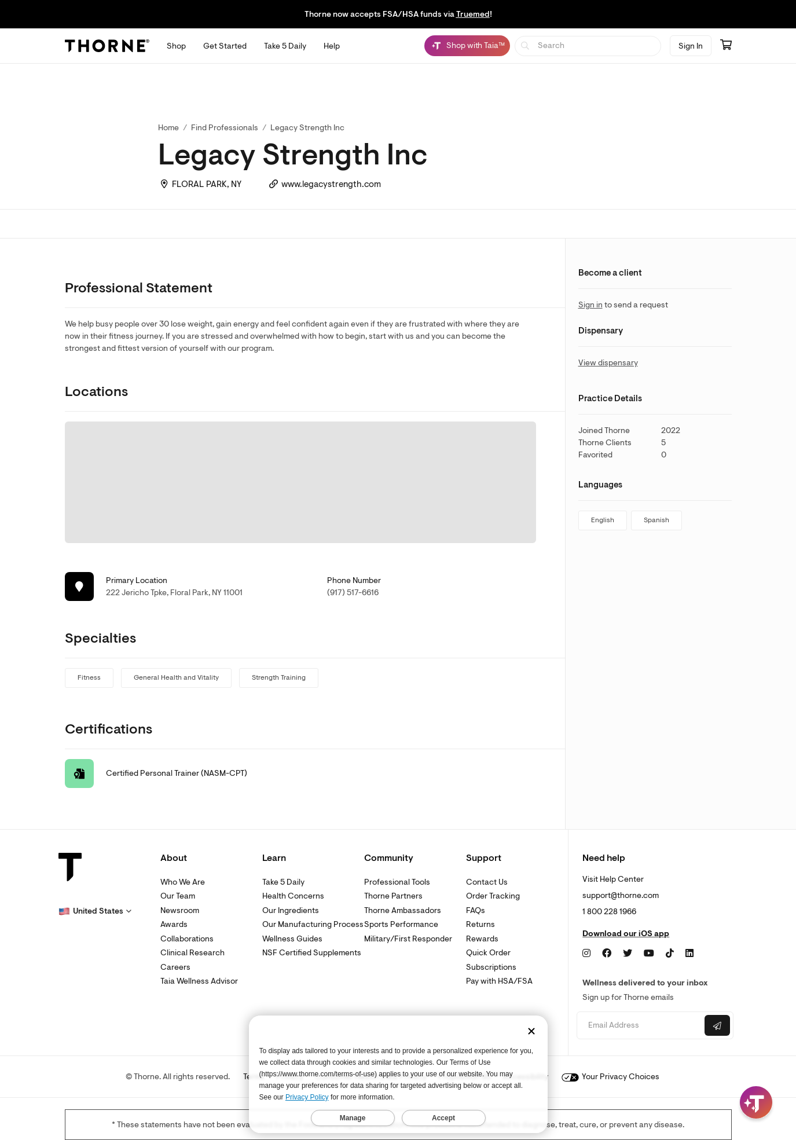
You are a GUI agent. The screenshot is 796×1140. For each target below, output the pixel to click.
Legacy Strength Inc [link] (307, 128)
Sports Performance (401, 924)
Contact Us (487, 882)
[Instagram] (586, 953)
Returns (480, 924)
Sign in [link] (590, 305)
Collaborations (187, 939)
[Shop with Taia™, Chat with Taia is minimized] (467, 45)
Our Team (177, 896)
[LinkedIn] (689, 953)
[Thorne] (107, 45)
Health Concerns (293, 896)
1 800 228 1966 (609, 912)
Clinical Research (192, 953)
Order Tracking (493, 896)
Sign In (690, 46)
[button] (94, 911)
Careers (175, 967)
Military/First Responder (408, 939)
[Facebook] (606, 953)
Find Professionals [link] (224, 128)
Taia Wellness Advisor (199, 981)
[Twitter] (627, 953)
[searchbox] (588, 46)
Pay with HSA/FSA (499, 981)
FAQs (475, 910)
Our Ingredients (290, 910)
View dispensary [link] (608, 363)
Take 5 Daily (283, 882)
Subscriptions (491, 967)
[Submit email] (717, 1025)
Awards (174, 924)
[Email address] (639, 1026)
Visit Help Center (613, 879)
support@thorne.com (620, 895)
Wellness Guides (292, 939)
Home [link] (168, 128)
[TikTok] (670, 953)
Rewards (482, 939)
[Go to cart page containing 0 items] (726, 45)
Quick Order (488, 953)
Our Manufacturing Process (313, 924)
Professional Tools (397, 882)
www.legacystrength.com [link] (331, 184)
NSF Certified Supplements (311, 953)
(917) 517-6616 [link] (353, 593)
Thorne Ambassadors (402, 910)
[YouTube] (649, 953)
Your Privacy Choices (610, 1077)
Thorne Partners (393, 896)
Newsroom (179, 910)
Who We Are (182, 882)
